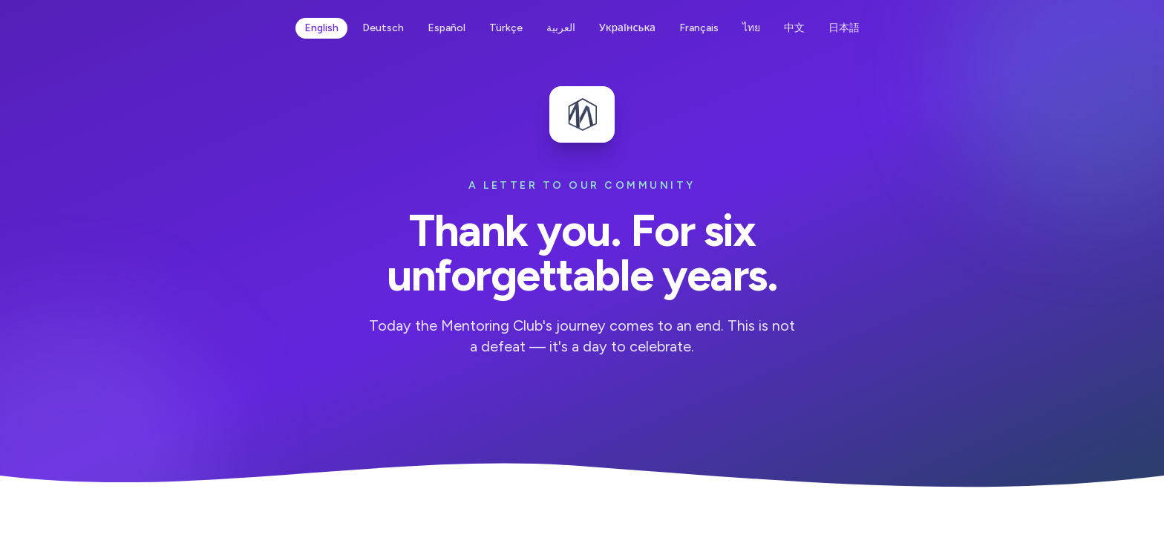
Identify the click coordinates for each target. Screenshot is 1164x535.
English (321, 28)
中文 (794, 28)
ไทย (751, 28)
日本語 (844, 28)
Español (446, 28)
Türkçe (506, 28)
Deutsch (383, 28)
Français (699, 28)
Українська (627, 28)
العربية (560, 28)
